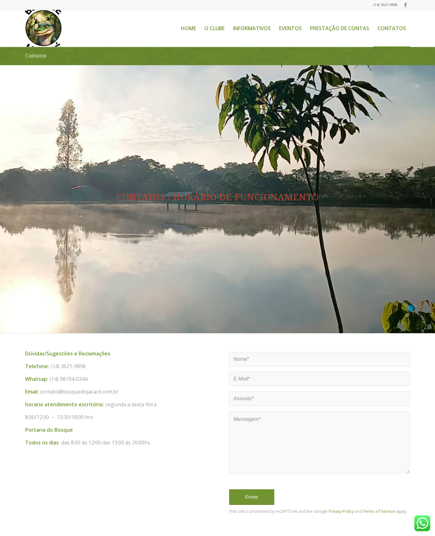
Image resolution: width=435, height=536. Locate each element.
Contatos (35, 56)
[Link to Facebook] (405, 5)
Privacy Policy (341, 511)
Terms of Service (379, 511)
